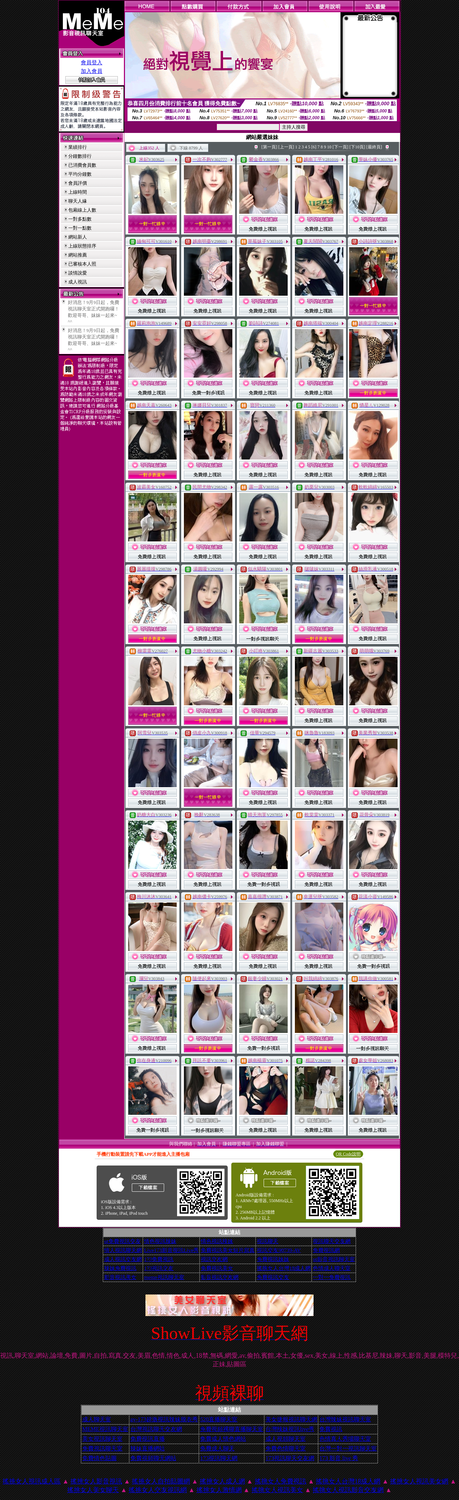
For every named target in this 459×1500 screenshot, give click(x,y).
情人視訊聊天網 (123, 1250)
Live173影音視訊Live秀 (171, 1250)
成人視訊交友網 (123, 1259)
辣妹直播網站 (147, 1448)
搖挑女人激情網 (219, 1490)
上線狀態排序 (82, 246)
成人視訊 (77, 282)
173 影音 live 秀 (338, 1458)
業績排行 (77, 147)
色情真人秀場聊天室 (345, 1439)
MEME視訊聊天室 (105, 1429)
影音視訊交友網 (219, 1277)
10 (329, 146)
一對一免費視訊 (332, 1277)
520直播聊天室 (218, 1419)
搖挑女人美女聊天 (93, 1490)
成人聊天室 (96, 1419)
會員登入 (91, 62)
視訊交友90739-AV (279, 1250)
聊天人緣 (77, 201)
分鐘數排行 (80, 156)
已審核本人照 (82, 264)
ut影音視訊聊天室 (334, 1259)
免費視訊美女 (217, 1268)
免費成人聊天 (217, 1448)
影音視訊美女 (120, 1277)
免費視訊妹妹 (273, 1259)
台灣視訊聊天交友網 (156, 1429)
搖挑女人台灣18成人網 (284, 1268)
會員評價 (77, 183)
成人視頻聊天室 (285, 1439)
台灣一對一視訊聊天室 (348, 1448)
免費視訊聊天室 (102, 1448)
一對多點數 (80, 219)
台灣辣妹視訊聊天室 (345, 1419)
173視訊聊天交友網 (289, 1458)
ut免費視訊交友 (122, 1241)
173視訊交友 (159, 1268)
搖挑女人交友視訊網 (158, 1490)
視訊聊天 (267, 1241)
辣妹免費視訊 (120, 1268)
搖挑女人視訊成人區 (32, 1481)
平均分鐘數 (80, 174)
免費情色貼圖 (99, 1458)
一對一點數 (80, 228)
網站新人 (77, 237)
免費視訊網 (326, 1250)
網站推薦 (77, 255)
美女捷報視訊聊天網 (291, 1419)
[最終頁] (374, 146)
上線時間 (77, 192)
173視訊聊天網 (218, 1458)
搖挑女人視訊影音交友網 (348, 1490)
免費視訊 (330, 1429)
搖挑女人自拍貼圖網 (161, 1481)
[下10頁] (357, 146)
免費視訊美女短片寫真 (228, 1250)
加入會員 (91, 71)
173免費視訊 (159, 1259)
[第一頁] (269, 146)
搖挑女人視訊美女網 (419, 1481)
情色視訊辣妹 (160, 1241)
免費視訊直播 (147, 1439)
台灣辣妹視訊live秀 (289, 1429)
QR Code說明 (348, 1154)
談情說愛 (77, 273)
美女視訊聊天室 (102, 1439)
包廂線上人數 (82, 210)
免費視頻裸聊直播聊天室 (231, 1429)
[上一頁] (286, 146)
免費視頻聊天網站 (153, 1458)
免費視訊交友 (273, 1277)
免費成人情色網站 (223, 1439)
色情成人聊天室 (332, 1268)
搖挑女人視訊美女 (277, 1490)
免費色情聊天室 (285, 1448)
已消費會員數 (82, 165)
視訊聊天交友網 (332, 1241)
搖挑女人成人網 (222, 1481)
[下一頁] (340, 146)
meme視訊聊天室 (164, 1277)
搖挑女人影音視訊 (96, 1481)
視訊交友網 (214, 1259)
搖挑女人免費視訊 (280, 1481)
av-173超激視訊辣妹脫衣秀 (164, 1419)
